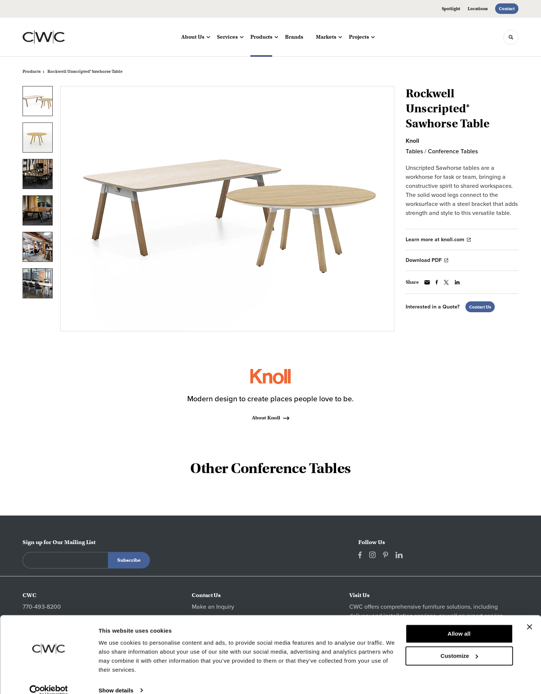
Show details (116, 679)
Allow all (459, 623)
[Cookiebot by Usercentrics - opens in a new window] (49, 679)
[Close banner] (529, 615)
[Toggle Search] (510, 37)
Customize (459, 644)
